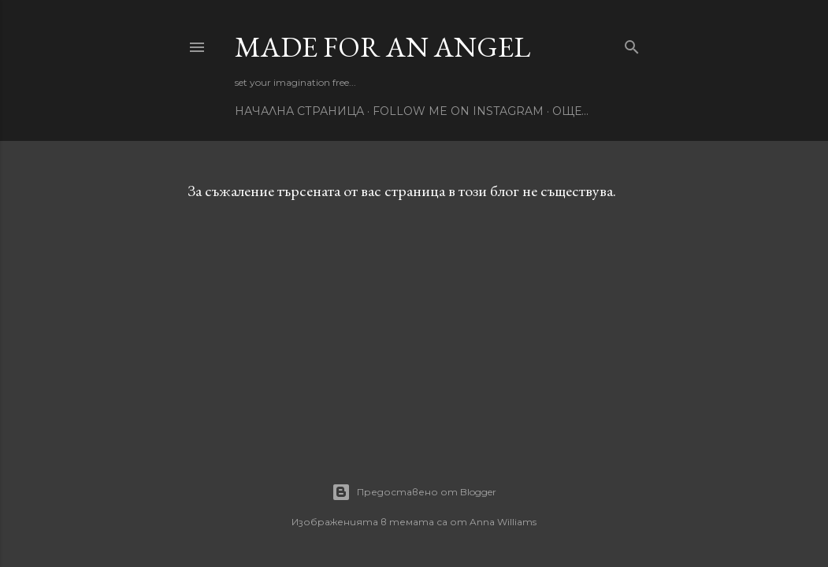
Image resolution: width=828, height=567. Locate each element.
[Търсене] (631, 43)
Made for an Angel (382, 46)
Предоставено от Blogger (414, 492)
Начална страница (299, 111)
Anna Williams (503, 522)
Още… (570, 111)
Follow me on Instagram (458, 111)
